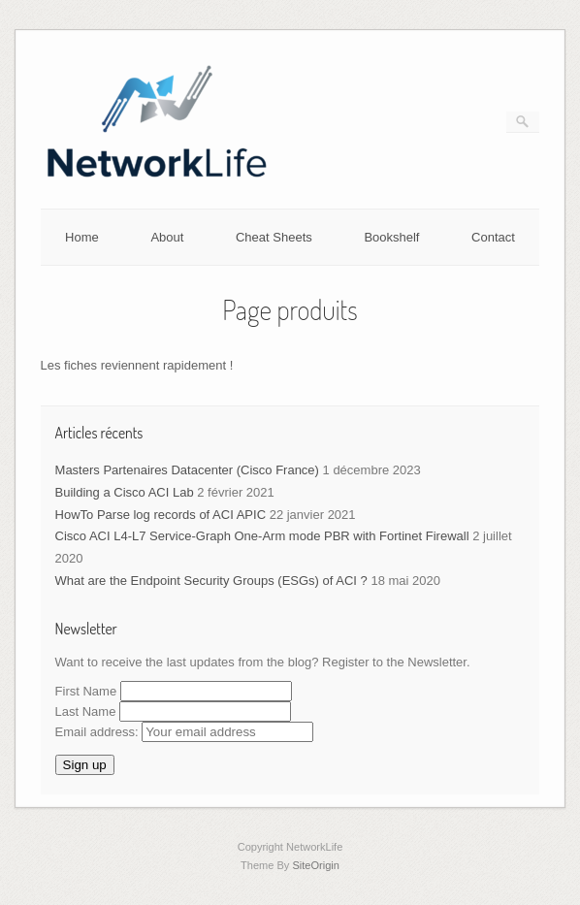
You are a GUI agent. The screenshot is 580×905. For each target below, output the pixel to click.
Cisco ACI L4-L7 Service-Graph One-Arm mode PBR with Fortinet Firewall (262, 536)
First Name (86, 691)
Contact (493, 237)
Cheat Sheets (274, 237)
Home (82, 237)
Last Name (85, 711)
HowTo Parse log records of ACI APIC (160, 514)
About (166, 237)
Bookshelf (391, 237)
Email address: (184, 732)
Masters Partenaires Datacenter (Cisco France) (187, 470)
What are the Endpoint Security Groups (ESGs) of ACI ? (211, 580)
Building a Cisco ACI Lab (124, 492)
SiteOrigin (315, 865)
